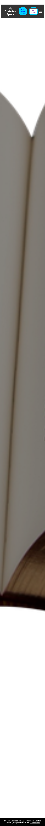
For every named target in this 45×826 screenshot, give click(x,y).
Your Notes (33, 11)
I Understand (35, 823)
